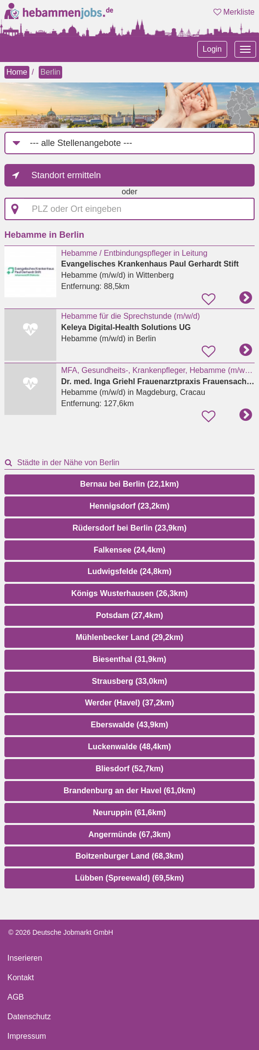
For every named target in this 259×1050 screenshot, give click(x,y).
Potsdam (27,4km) (129, 615)
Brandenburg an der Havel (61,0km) (129, 790)
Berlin (51, 72)
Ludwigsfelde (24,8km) (130, 571)
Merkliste (234, 12)
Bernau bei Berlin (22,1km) (129, 484)
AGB (15, 997)
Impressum (26, 1036)
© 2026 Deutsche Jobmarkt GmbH (60, 932)
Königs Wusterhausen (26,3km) (129, 593)
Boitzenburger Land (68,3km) (129, 856)
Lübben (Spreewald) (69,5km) (129, 878)
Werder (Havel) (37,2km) (129, 703)
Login (212, 49)
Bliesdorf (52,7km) (129, 768)
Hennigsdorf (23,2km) (130, 506)
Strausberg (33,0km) (129, 681)
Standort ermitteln (66, 175)
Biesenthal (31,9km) (129, 659)
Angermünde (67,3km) (129, 834)
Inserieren (24, 958)
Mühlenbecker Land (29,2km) (130, 637)
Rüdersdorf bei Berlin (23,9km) (129, 528)
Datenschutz (29, 1016)
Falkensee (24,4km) (129, 550)
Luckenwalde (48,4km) (129, 746)
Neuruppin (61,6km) (129, 812)
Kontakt (20, 977)
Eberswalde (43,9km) (129, 725)
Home (16, 72)
